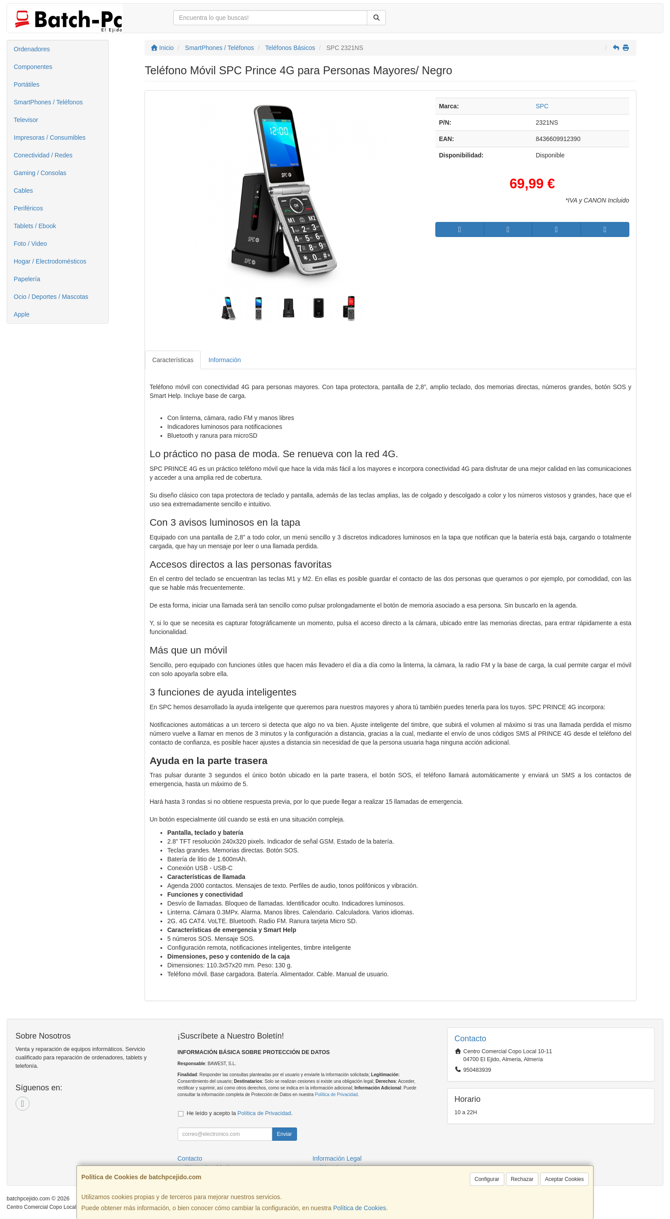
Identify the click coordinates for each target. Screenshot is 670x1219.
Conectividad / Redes (43, 155)
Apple (22, 314)
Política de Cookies (359, 1207)
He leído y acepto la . (240, 1113)
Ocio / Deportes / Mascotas (51, 296)
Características (172, 359)
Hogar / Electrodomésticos (50, 261)
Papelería (27, 279)
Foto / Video (30, 243)
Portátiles (26, 84)
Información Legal (337, 1158)
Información (225, 359)
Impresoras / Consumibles (50, 137)
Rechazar (522, 1179)
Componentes (33, 66)
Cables (23, 190)
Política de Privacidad (336, 1094)
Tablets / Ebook (35, 225)
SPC (542, 106)
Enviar (284, 1134)
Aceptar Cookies (564, 1179)
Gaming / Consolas (40, 172)
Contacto (190, 1158)
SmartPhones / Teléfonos (48, 102)
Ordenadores (32, 49)
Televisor (26, 119)
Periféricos (28, 208)
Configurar (487, 1179)
